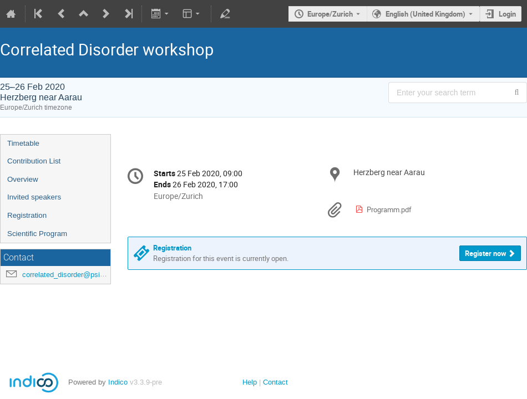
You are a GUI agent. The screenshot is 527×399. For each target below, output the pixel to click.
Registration (27, 215)
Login (507, 14)
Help (249, 382)
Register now (485, 253)
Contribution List (33, 161)
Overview (22, 179)
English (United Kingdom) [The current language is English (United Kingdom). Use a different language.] (425, 14)
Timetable (23, 143)
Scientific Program (37, 233)
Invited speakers (34, 197)
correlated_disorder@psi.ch (66, 274)
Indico (118, 382)
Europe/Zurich (330, 14)
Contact (275, 382)
